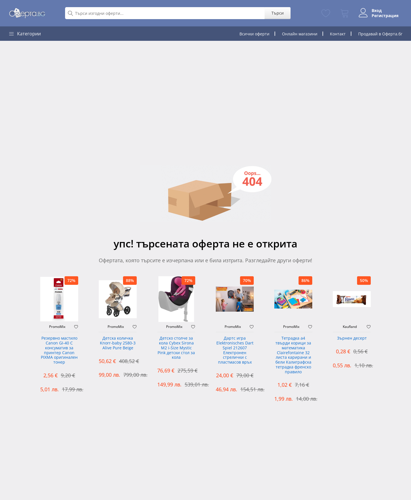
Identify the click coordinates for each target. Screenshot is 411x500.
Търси (277, 13)
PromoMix (57, 327)
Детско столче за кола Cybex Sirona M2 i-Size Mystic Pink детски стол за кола (176, 348)
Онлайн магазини (299, 34)
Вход (376, 10)
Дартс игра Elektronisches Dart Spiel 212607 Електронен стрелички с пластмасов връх (234, 350)
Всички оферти (254, 34)
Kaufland (350, 327)
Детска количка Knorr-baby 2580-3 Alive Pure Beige (118, 343)
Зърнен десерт (352, 338)
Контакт (338, 34)
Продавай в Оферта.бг (380, 34)
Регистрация (384, 15)
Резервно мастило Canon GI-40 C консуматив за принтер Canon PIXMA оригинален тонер (59, 350)
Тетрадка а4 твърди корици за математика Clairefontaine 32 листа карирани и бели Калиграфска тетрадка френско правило (293, 355)
